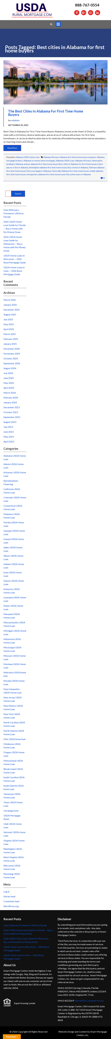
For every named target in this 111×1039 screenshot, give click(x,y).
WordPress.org (11, 906)
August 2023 (9, 422)
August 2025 (9, 314)
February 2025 (10, 339)
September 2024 (11, 363)
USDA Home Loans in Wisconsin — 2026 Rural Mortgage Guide (14, 259)
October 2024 (10, 358)
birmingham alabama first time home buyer (48, 167)
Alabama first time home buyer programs (78, 157)
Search (18, 193)
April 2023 (8, 441)
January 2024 (10, 402)
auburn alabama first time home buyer (41, 164)
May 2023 (8, 436)
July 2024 (8, 373)
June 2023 (8, 431)
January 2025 (10, 343)
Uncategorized (10, 810)
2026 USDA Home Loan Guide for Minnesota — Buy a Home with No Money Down (14, 244)
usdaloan (15, 120)
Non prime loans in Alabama (78, 174)
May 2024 (8, 382)
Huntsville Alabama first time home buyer (70, 171)
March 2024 (9, 392)
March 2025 (9, 334)
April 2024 (8, 387)
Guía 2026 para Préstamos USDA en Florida (13, 213)
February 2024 (10, 397)
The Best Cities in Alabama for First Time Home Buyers (45, 113)
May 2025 (8, 324)
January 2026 (10, 304)
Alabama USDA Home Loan (27, 157)
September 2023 (11, 417)
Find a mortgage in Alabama (38, 171)
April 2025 (8, 329)
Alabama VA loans (83, 160)
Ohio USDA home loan (14, 739)
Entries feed (9, 896)
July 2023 (8, 426)
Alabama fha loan (51, 157)
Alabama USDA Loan (65, 160)
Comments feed (11, 901)
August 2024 (9, 368)
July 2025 (8, 319)
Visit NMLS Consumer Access (89, 1000)
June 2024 (8, 378)
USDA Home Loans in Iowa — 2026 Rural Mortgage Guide (14, 271)
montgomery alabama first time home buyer (45, 174)
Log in (6, 891)
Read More (12, 148)
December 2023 (11, 407)
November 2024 (11, 353)
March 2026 (9, 299)
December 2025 (11, 309)
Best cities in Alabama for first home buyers (78, 164)
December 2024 (11, 348)
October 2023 (10, 412)
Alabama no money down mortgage (39, 160)
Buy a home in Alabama (78, 167)
